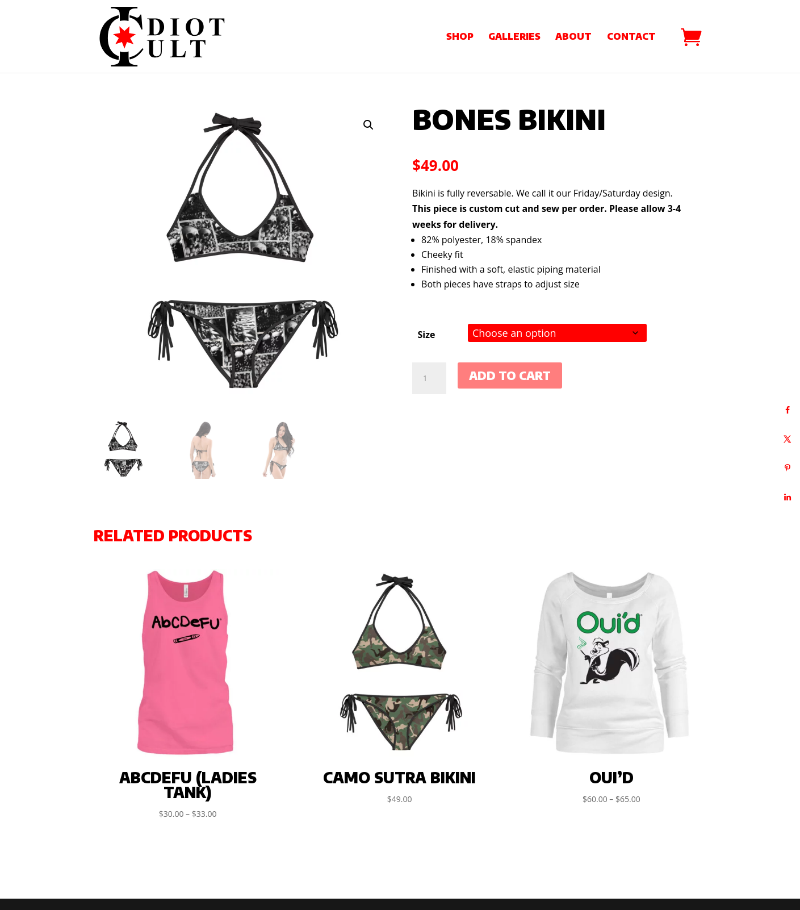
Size (426, 334)
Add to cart (510, 375)
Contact (631, 37)
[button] (368, 125)
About (573, 37)
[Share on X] (787, 439)
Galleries (514, 37)
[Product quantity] (429, 378)
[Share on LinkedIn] (787, 497)
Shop (460, 37)
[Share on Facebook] (787, 410)
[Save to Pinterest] (787, 468)
